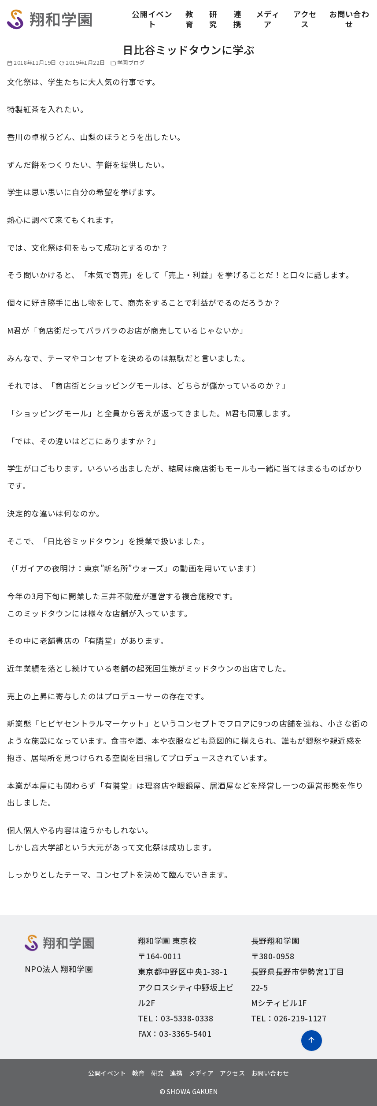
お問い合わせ (349, 19)
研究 (213, 19)
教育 (189, 19)
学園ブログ (130, 63)
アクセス (305, 19)
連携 (237, 19)
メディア (268, 19)
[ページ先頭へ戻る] (311, 1040)
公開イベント (152, 19)
